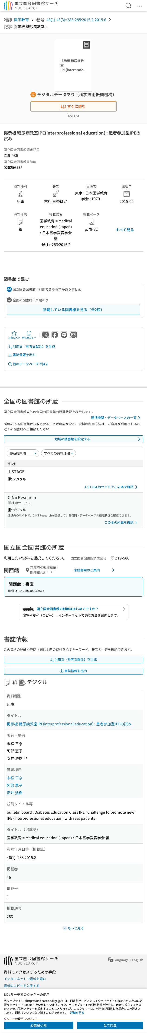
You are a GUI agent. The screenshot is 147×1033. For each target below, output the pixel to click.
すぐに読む (73, 106)
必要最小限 (38, 1025)
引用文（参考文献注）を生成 (31, 346)
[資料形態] (58, 453)
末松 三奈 (15, 777)
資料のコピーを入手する (21, 985)
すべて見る (124, 229)
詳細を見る (77, 1012)
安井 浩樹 (15, 792)
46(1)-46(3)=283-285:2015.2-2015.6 (76, 19)
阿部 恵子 (15, 785)
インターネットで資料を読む (25, 978)
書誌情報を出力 (22, 354)
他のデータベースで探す (28, 364)
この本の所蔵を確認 (121, 522)
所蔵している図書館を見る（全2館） (73, 309)
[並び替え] (23, 453)
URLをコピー (29, 334)
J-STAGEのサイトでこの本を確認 (111, 487)
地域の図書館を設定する (98, 439)
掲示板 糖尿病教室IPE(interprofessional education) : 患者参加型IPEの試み (69, 724)
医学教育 (21, 19)
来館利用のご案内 (95, 570)
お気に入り (14, 334)
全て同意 (110, 1025)
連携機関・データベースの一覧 (116, 418)
